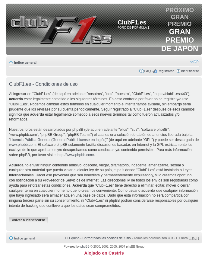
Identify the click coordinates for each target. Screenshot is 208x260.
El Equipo (72, 238)
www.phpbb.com (22, 145)
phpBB (85, 246)
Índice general (25, 62)
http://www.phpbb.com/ (76, 155)
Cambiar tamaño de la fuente (194, 61)
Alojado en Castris (104, 252)
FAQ (147, 71)
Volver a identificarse (28, 220)
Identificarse (190, 71)
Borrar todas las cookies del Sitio (106, 238)
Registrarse (165, 71)
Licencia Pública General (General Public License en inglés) (58, 140)
